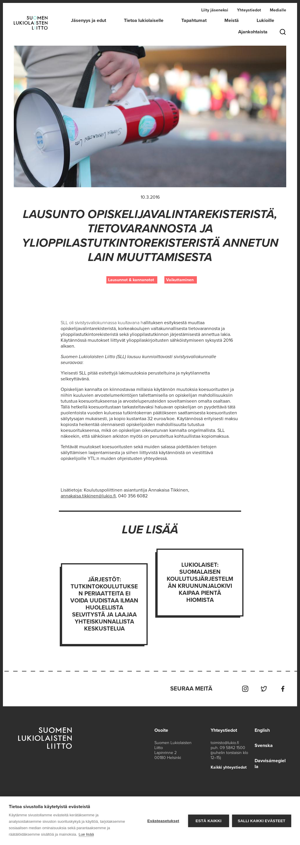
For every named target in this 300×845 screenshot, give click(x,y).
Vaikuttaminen (180, 279)
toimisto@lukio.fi (225, 742)
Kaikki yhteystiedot (229, 767)
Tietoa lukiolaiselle (143, 20)
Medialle (278, 10)
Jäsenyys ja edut (88, 20)
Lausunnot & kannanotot (131, 279)
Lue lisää (86, 834)
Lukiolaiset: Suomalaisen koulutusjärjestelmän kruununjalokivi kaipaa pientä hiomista (200, 582)
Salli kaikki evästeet (261, 821)
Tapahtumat (194, 20)
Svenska (264, 745)
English (262, 730)
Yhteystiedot (249, 10)
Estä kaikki (208, 821)
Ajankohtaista (252, 32)
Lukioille (265, 20)
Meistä (231, 20)
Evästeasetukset (163, 821)
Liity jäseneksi (214, 10)
